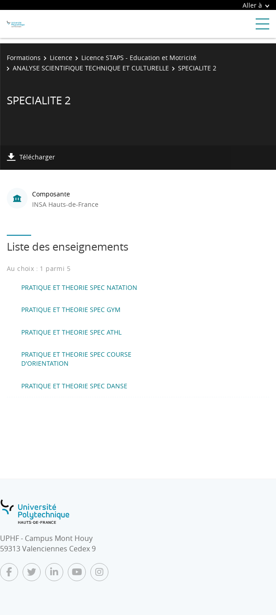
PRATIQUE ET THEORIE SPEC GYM (71, 309)
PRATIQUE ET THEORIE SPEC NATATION (79, 287)
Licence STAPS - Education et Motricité (138, 57)
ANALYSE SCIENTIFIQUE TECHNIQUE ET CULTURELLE (91, 68)
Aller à (256, 5)
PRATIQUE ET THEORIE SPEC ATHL (71, 332)
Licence (61, 57)
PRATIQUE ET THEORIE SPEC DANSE (74, 386)
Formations (24, 57)
